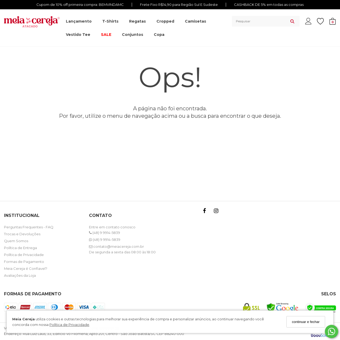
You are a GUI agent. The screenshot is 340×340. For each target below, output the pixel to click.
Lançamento (79, 21)
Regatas (137, 21)
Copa (159, 34)
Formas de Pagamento (24, 261)
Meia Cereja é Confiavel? (25, 268)
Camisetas (195, 21)
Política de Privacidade (69, 324)
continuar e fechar (306, 322)
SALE (106, 34)
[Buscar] (292, 21)
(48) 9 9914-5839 (104, 232)
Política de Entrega (20, 248)
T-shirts (110, 21)
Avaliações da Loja (20, 275)
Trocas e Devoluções (22, 234)
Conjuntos (132, 34)
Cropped (165, 21)
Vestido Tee (78, 34)
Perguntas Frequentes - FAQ (28, 227)
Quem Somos (16, 241)
